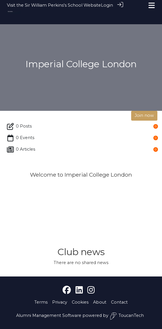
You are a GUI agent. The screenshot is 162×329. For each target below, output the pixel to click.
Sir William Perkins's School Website (63, 5)
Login (107, 5)
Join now (144, 115)
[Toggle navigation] (151, 5)
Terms (41, 302)
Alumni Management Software (48, 315)
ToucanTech (127, 316)
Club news (81, 251)
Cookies (80, 302)
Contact (119, 302)
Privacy (59, 302)
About (99, 302)
